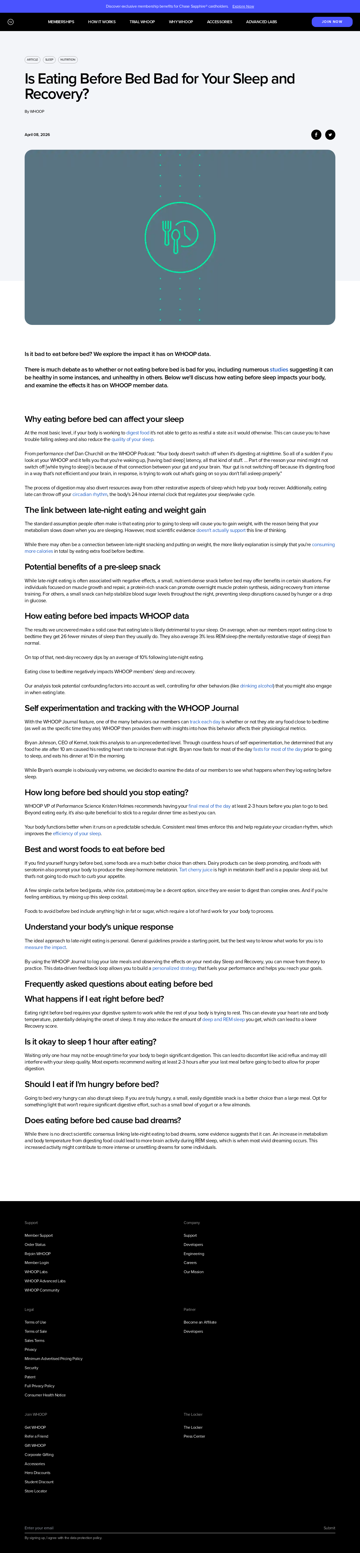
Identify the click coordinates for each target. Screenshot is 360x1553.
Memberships (61, 22)
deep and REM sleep (223, 1019)
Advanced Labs (261, 22)
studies (279, 369)
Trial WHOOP (142, 22)
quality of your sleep (132, 439)
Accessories (219, 22)
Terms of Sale (36, 1331)
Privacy (31, 1349)
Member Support (39, 1235)
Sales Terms (34, 1340)
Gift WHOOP (35, 1445)
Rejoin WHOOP (37, 1254)
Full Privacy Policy (39, 1386)
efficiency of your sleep (77, 833)
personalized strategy (174, 968)
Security (31, 1368)
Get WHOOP (35, 1427)
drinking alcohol (256, 686)
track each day (205, 721)
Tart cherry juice (195, 869)
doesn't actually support (221, 530)
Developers (193, 1244)
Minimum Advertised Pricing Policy (53, 1359)
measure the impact (45, 947)
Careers (190, 1263)
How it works (102, 22)
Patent (30, 1377)
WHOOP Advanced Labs (45, 1281)
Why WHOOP (181, 22)
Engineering (194, 1254)
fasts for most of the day (278, 749)
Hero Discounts (37, 1473)
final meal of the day (209, 806)
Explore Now (243, 6)
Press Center (194, 1436)
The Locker (193, 1427)
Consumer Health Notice (45, 1395)
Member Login (37, 1263)
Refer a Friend (36, 1436)
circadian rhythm (89, 494)
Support (190, 1235)
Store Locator (36, 1491)
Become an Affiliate (200, 1322)
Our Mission (194, 1272)
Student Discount (39, 1482)
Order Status (35, 1244)
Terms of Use (35, 1322)
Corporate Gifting (39, 1455)
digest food (137, 432)
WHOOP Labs (36, 1272)
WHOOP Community (42, 1290)
